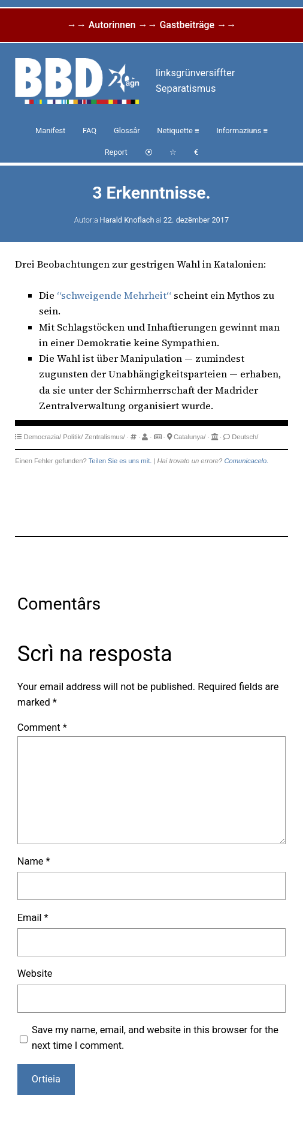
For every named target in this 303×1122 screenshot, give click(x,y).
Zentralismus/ (104, 436)
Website (35, 973)
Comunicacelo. (246, 460)
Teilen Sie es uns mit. (120, 460)
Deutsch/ (245, 436)
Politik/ (73, 436)
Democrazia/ (42, 436)
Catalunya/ (190, 436)
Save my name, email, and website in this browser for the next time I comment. (155, 1037)
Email (33, 917)
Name (33, 861)
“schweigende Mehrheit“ (114, 295)
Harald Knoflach (127, 219)
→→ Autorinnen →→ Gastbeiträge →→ (151, 25)
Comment (42, 727)
